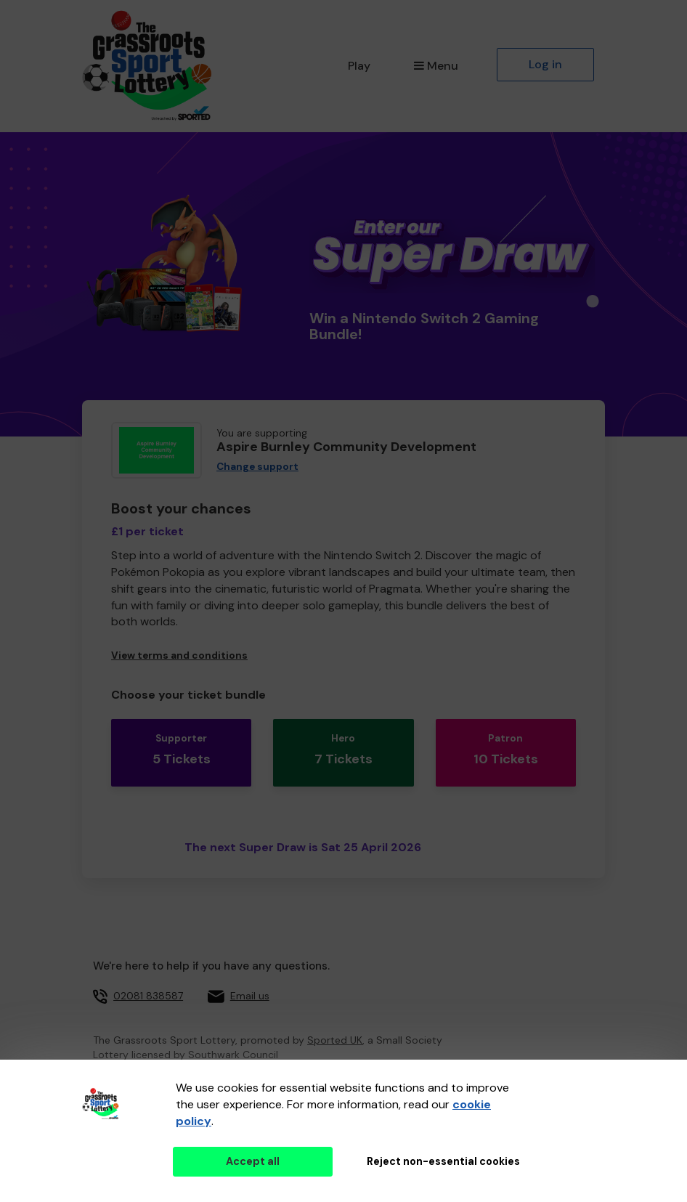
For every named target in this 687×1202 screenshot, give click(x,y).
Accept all (253, 1161)
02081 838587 (148, 975)
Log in (545, 64)
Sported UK (334, 1020)
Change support (257, 466)
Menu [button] (436, 65)
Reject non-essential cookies (443, 1161)
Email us (249, 975)
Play (359, 65)
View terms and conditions (179, 655)
